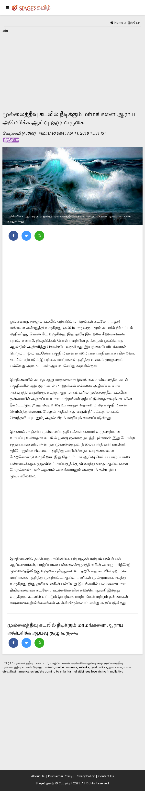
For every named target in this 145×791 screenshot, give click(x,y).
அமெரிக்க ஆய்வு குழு (87, 663)
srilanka (83, 667)
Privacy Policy (85, 776)
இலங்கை (115, 667)
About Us (38, 776)
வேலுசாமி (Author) (19, 133)
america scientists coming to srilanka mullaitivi (51, 671)
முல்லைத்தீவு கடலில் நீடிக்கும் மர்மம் (28, 667)
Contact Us (106, 776)
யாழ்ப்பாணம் (60, 663)
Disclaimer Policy (60, 776)
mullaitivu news (66, 667)
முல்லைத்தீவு (113, 663)
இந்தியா (11, 140)
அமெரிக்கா (99, 667)
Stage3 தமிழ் (44, 783)
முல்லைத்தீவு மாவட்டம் (31, 663)
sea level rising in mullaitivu (104, 671)
